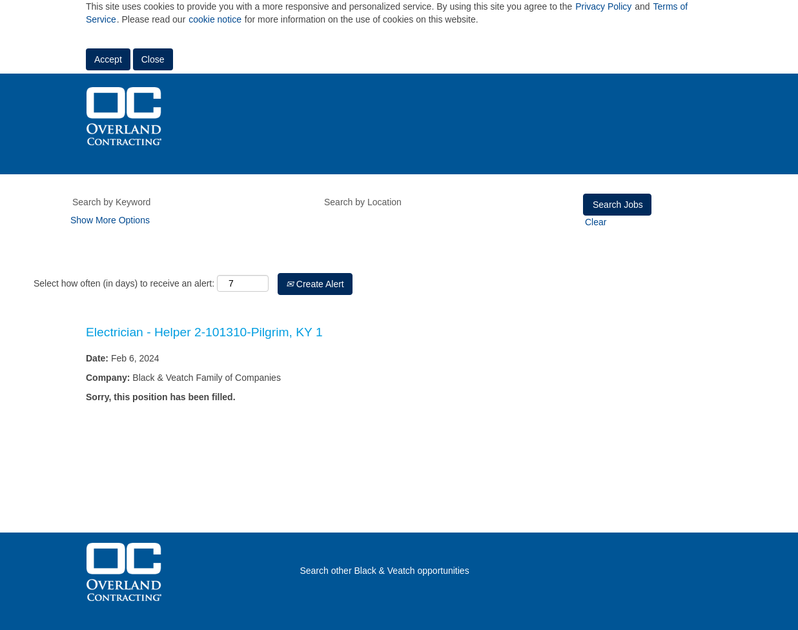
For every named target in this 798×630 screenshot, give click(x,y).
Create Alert (315, 284)
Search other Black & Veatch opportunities (384, 570)
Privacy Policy (603, 6)
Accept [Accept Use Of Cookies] (108, 59)
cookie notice (215, 19)
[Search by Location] (438, 202)
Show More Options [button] (110, 220)
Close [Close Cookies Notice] (153, 59)
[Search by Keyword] (186, 202)
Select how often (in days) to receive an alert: (124, 283)
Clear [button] (595, 222)
